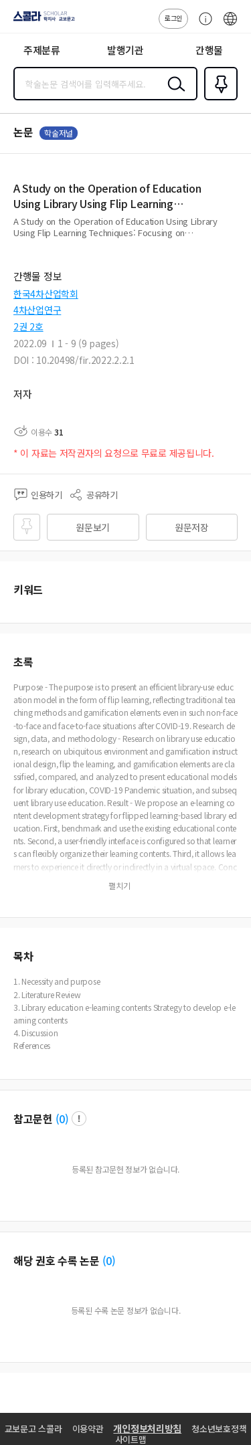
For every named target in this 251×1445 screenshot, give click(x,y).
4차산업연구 (37, 309)
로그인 (173, 18)
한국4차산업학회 (45, 293)
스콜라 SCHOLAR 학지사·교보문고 (40, 20)
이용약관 (88, 1428)
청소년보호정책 (218, 1428)
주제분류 (41, 50)
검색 (173, 94)
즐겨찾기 (218, 99)
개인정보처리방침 (147, 1428)
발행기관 (125, 50)
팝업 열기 (79, 1118)
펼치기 (234, 238)
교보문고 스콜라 (33, 1428)
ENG (230, 25)
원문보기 (93, 527)
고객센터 (202, 25)
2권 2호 (28, 326)
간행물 (209, 50)
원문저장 (192, 527)
